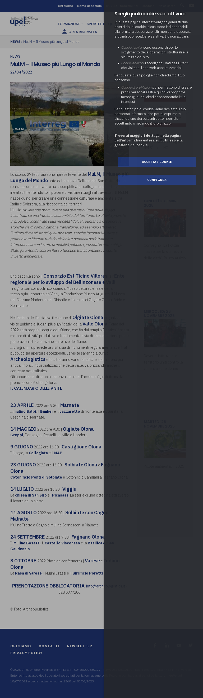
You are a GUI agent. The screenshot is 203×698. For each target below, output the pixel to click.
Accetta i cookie (157, 162)
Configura (157, 180)
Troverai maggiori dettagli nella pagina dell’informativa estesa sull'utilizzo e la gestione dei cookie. (148, 140)
